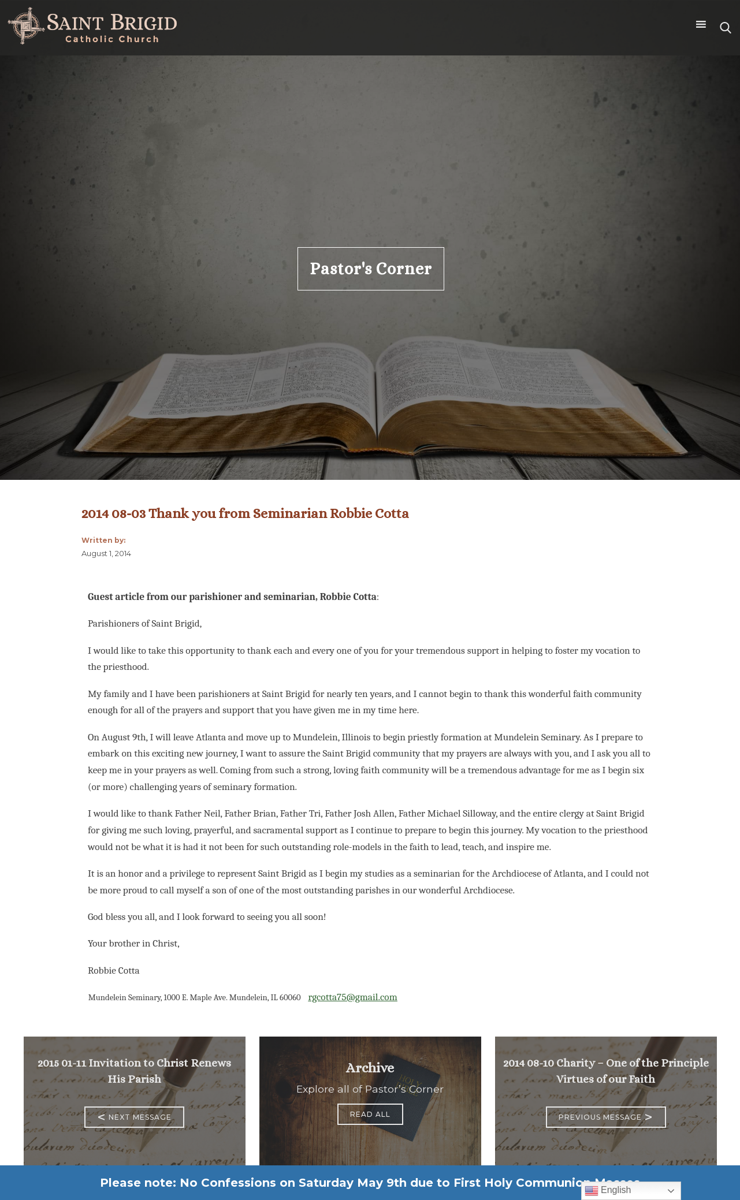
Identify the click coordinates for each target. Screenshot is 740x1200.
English (608, 1191)
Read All (370, 1114)
